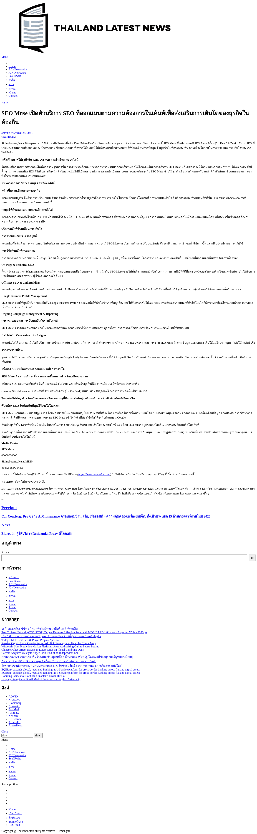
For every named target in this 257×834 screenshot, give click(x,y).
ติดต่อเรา (14, 817)
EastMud (14, 709)
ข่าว (11, 84)
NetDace (14, 715)
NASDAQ (15, 699)
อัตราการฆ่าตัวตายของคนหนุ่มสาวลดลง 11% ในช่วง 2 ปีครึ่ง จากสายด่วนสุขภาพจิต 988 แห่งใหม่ (61, 665)
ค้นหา (5, 552)
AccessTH (15, 722)
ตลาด (12, 88)
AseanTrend (15, 725)
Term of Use (16, 821)
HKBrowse (15, 719)
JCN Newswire (17, 72)
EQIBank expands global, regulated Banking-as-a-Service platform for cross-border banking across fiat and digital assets (70, 669)
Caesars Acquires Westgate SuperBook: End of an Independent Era (39, 652)
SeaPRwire (15, 75)
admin (5, 132)
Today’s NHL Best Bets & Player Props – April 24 (30, 640)
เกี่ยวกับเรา (15, 813)
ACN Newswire (18, 69)
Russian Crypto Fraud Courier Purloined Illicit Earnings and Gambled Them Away (48, 643)
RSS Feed (14, 824)
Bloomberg (15, 702)
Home (12, 66)
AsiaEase (14, 712)
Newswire (14, 706)
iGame (12, 92)
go (252, 557)
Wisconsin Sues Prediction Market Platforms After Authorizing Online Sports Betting (50, 646)
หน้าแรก (14, 577)
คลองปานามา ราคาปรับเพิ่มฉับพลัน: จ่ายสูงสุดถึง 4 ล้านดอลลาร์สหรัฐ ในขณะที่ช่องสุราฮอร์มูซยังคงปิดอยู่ (67, 656)
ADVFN (13, 696)
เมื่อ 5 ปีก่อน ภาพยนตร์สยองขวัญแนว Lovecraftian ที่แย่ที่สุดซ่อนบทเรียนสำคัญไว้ (51, 636)
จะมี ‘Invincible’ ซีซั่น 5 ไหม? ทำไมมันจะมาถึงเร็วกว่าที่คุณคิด (39, 628)
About (12, 607)
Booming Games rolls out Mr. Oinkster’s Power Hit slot (33, 675)
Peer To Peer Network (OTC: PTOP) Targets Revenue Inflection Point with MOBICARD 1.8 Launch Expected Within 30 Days (74, 632)
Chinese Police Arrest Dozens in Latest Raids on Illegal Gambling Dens (42, 649)
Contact (13, 95)
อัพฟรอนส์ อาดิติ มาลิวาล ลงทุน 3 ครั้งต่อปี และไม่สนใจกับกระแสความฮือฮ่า (48, 661)
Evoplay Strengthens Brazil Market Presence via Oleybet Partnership (40, 679)
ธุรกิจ (12, 79)
